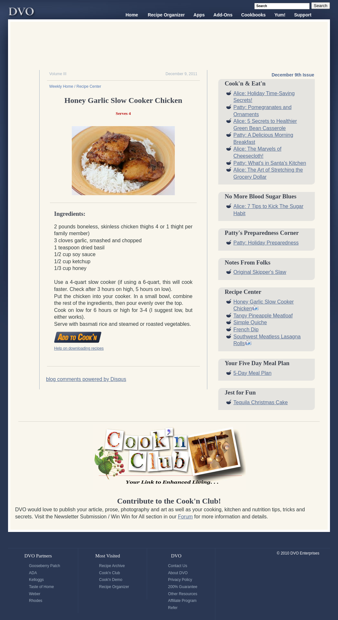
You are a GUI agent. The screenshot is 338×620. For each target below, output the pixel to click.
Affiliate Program (182, 600)
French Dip (245, 329)
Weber (34, 594)
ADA (33, 573)
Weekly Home (61, 86)
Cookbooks (253, 14)
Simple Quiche (250, 322)
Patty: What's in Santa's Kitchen (269, 163)
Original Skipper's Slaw (259, 272)
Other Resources (182, 594)
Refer (172, 607)
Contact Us (177, 566)
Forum (185, 516)
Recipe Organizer (166, 14)
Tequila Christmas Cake (260, 402)
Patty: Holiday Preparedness (266, 242)
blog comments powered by (86, 379)
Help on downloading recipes (79, 348)
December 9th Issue (293, 74)
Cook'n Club (109, 573)
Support (303, 14)
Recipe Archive (112, 566)
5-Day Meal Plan (252, 373)
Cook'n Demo (110, 579)
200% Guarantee (182, 587)
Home (132, 14)
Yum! (279, 14)
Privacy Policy (180, 579)
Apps (199, 14)
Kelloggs (36, 579)
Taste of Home (41, 587)
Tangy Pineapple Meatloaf (263, 315)
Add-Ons (222, 14)
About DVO (178, 573)
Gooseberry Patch (44, 566)
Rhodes (35, 600)
